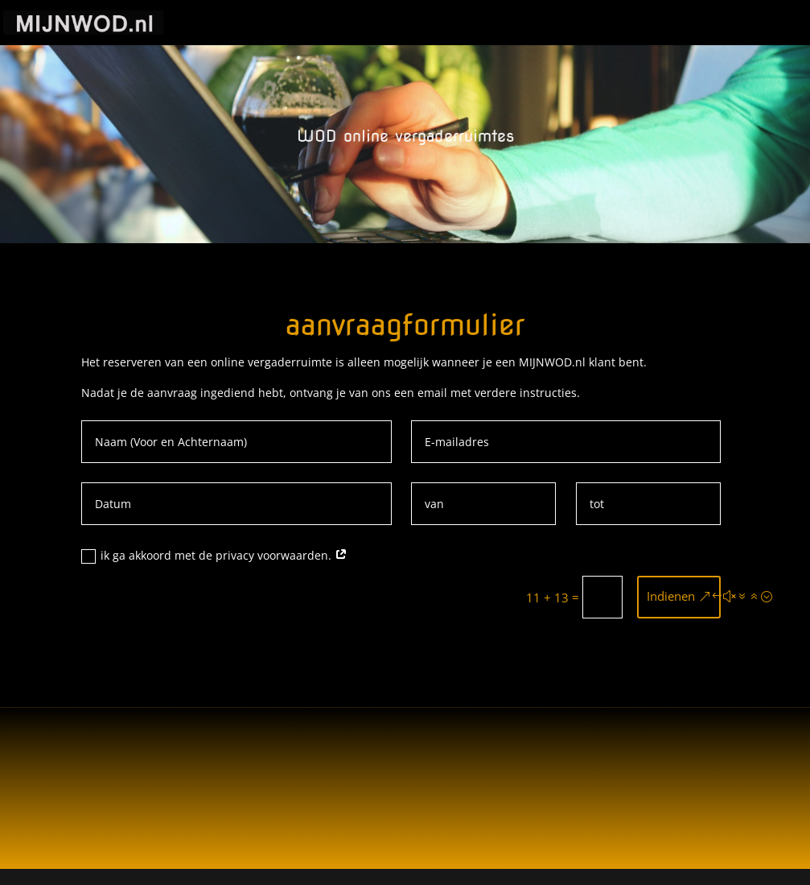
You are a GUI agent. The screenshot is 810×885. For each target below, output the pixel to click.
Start (359, 23)
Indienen (671, 596)
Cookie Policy (431, 23)
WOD (592, 23)
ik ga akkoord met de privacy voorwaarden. (214, 556)
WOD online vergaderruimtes (706, 23)
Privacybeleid (523, 23)
